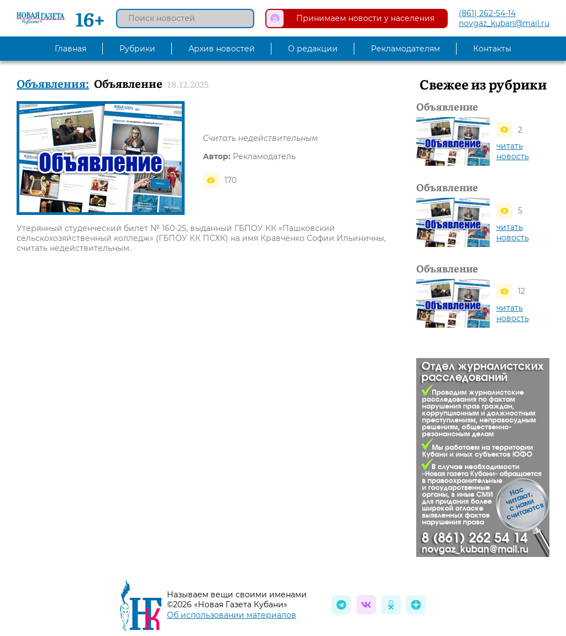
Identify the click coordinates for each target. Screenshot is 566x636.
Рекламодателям (405, 49)
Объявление (447, 107)
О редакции (313, 49)
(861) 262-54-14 (487, 13)
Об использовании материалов (231, 615)
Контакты (492, 49)
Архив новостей (221, 49)
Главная (70, 49)
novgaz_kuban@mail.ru (504, 23)
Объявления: (53, 83)
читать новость (512, 151)
